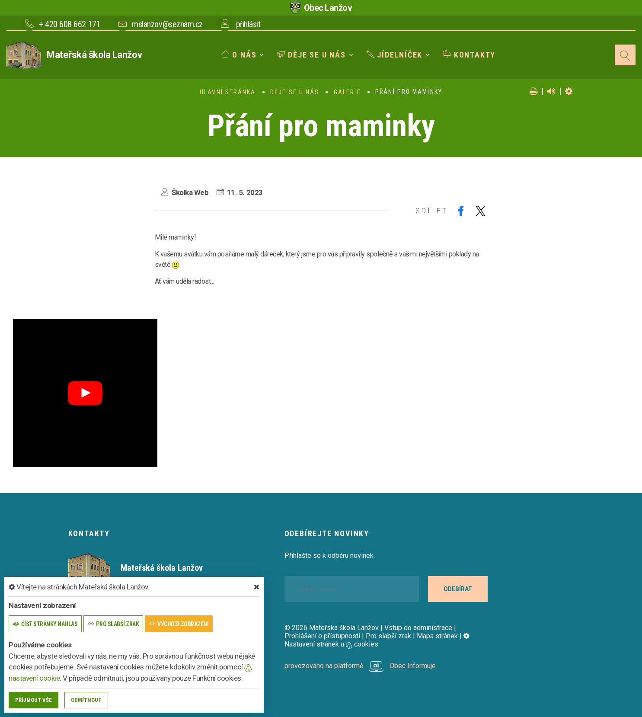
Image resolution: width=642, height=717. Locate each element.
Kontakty (469, 54)
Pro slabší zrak (388, 636)
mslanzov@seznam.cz (167, 24)
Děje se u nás (311, 54)
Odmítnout (86, 700)
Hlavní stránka (228, 92)
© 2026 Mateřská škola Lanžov (331, 628)
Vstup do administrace (418, 628)
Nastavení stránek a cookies (377, 640)
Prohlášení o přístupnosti (322, 636)
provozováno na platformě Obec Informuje (360, 666)
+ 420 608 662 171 (69, 24)
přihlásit (248, 24)
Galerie (347, 92)
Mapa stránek (437, 636)
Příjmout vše (33, 700)
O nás (239, 54)
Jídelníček (394, 54)
